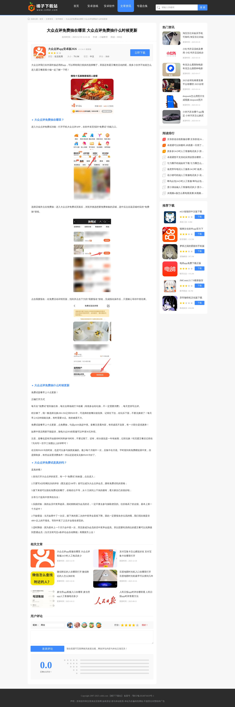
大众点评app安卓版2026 (62, 48)
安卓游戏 (92, 5)
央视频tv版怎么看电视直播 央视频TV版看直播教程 (185, 193)
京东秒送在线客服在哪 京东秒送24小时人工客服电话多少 (185, 139)
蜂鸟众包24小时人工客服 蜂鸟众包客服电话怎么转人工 (185, 181)
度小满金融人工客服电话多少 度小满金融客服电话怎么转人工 (185, 187)
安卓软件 (109, 5)
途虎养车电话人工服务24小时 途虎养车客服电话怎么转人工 (185, 169)
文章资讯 (125, 5)
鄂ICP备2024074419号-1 (143, 696)
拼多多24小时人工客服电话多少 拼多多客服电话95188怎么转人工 (185, 151)
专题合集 (142, 5)
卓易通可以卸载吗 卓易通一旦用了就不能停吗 (185, 145)
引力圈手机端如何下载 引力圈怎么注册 (185, 163)
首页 (76, 5)
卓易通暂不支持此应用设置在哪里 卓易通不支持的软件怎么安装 (185, 157)
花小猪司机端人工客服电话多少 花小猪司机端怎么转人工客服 (185, 175)
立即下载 (140, 52)
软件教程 (59, 19)
